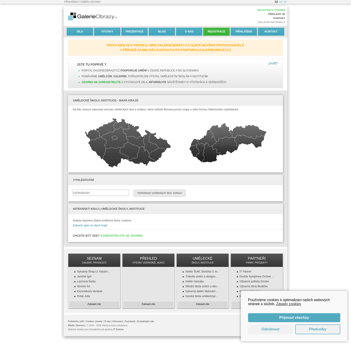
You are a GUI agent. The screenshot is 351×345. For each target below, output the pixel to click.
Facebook (130, 321)
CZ (276, 2)
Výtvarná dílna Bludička (254, 286)
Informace (117, 321)
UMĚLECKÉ (202, 260)
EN (280, 2)
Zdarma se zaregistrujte (101, 82)
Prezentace (134, 31)
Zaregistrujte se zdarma (122, 235)
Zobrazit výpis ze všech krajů (90, 225)
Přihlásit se (276, 14)
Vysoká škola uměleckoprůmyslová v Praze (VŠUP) (202, 296)
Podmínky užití (76, 321)
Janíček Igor (84, 276)
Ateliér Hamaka (194, 281)
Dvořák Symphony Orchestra (257, 276)
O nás (189, 31)
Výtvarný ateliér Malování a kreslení (202, 291)
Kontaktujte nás (145, 321)
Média (71, 325)
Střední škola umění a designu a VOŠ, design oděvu (202, 286)
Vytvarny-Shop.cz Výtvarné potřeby (94, 271)
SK (285, 2)
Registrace (216, 31)
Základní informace (271, 22)
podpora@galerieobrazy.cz (205, 50)
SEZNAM (94, 260)
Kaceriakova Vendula (89, 291)
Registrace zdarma (271, 10)
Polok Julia (83, 296)
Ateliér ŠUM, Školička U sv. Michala (202, 271)
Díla (80, 31)
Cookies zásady (94, 321)
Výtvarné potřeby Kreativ (254, 281)
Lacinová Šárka (86, 281)
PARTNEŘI (256, 260)
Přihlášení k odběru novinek (82, 2)
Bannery (80, 325)
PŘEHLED (148, 260)
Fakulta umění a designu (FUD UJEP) (202, 276)
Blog (162, 31)
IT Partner (245, 271)
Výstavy (107, 31)
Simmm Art (83, 286)
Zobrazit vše (94, 304)
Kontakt (279, 18)
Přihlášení (244, 31)
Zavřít (273, 63)
